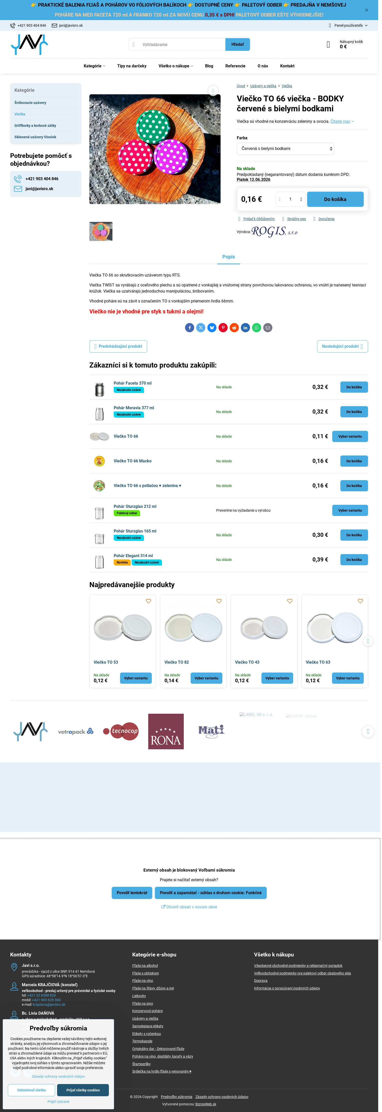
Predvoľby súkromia (176, 1097)
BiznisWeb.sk (205, 1104)
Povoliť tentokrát (132, 892)
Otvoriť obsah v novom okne (189, 907)
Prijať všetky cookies (83, 1090)
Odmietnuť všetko (31, 1090)
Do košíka (335, 199)
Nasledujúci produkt (342, 346)
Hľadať (237, 44)
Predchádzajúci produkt (118, 346)
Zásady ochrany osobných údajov (221, 1097)
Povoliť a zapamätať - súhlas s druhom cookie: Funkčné (211, 892)
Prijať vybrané (58, 1102)
